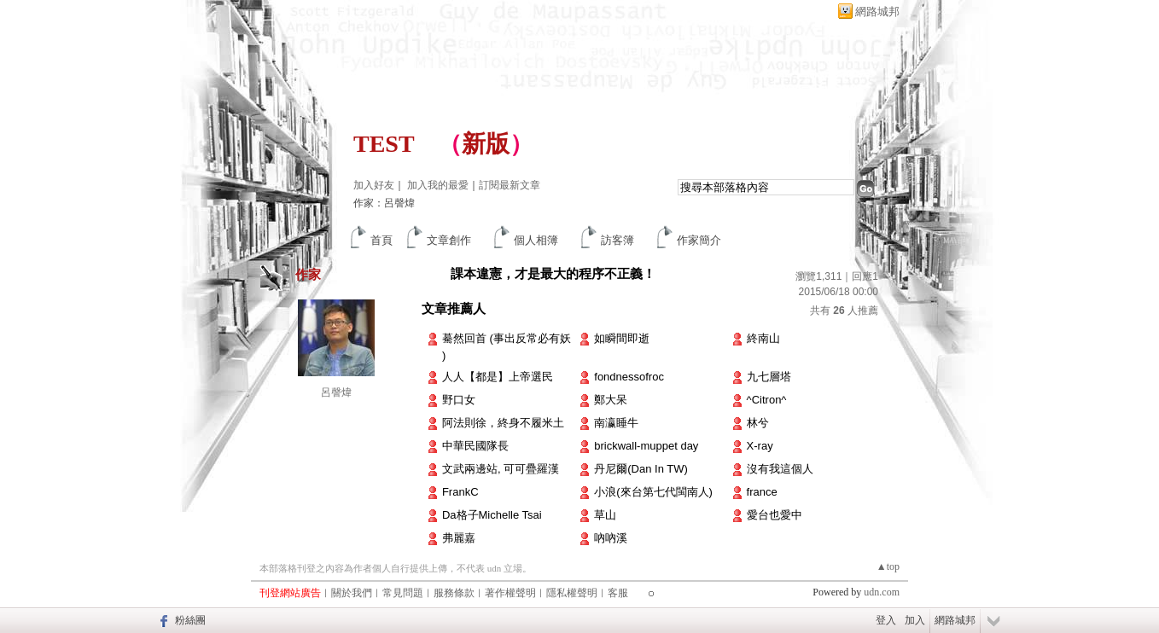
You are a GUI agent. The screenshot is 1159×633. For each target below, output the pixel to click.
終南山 (763, 338)
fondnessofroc (629, 376)
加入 (915, 620)
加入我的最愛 (438, 185)
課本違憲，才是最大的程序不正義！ (553, 273)
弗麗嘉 (458, 537)
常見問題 (402, 593)
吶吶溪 (610, 537)
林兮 (758, 422)
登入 (886, 620)
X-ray (760, 445)
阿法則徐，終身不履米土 (503, 422)
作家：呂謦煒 (384, 203)
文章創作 (449, 240)
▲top (888, 566)
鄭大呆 (610, 399)
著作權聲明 (510, 593)
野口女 (458, 399)
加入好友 (373, 185)
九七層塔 (769, 376)
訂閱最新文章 (509, 185)
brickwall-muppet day (646, 445)
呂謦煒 (336, 392)
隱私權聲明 (571, 593)
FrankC (460, 491)
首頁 (381, 240)
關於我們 (351, 593)
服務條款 (454, 593)
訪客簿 (617, 240)
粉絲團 (190, 620)
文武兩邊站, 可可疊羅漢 (500, 468)
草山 (605, 514)
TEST (383, 144)
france (762, 491)
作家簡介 (699, 240)
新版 (486, 144)
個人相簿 (536, 240)
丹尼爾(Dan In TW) (641, 468)
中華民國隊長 (475, 445)
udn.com (882, 592)
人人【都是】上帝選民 (497, 376)
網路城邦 (877, 11)
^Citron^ (767, 399)
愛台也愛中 (774, 514)
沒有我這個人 (780, 468)
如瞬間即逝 (621, 338)
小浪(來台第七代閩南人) (653, 491)
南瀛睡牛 (616, 422)
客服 (618, 593)
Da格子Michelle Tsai (492, 514)
